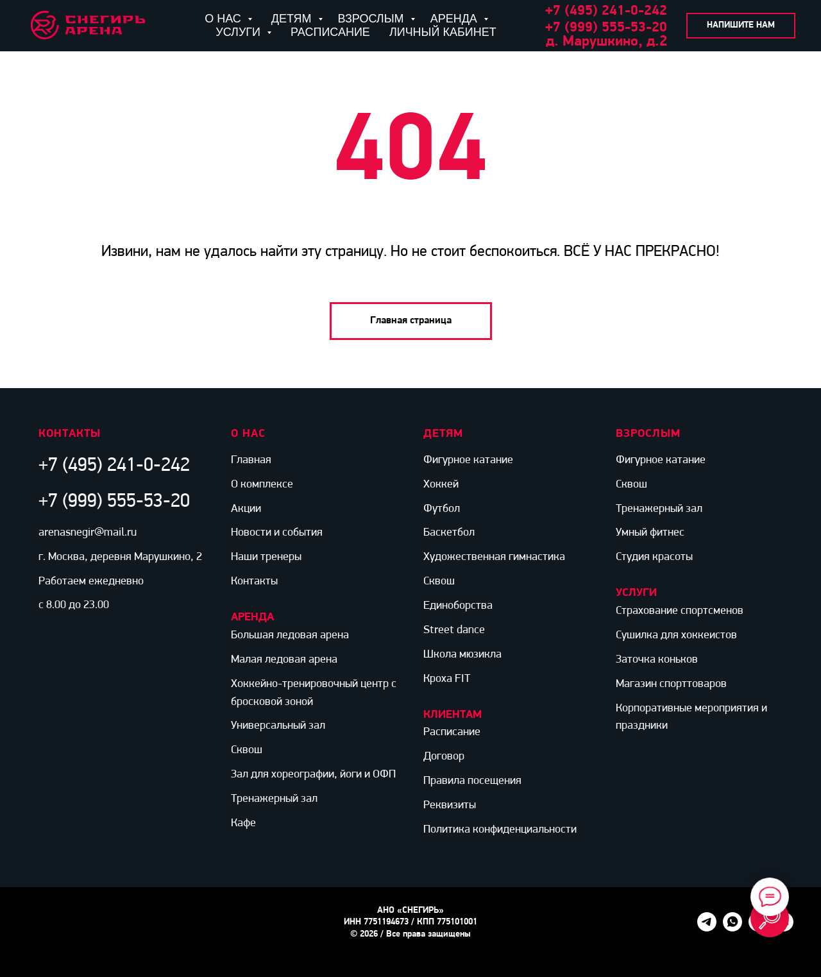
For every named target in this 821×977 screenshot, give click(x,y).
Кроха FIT (446, 679)
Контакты (254, 581)
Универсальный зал (278, 726)
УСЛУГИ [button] (240, 32)
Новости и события (277, 533)
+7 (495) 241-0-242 (114, 466)
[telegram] (706, 927)
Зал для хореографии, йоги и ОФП (313, 775)
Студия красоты (654, 557)
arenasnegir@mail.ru (87, 533)
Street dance (454, 630)
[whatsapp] (732, 927)
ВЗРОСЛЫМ (372, 18)
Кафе (243, 823)
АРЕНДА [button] (455, 18)
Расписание (451, 732)
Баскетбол (449, 533)
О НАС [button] (224, 18)
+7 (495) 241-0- (594, 11)
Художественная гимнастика (494, 557)
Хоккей (441, 485)
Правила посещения (472, 781)
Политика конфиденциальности (500, 830)
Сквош (246, 750)
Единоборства (458, 606)
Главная (251, 460)
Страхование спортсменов (679, 611)
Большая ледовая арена (290, 635)
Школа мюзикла (462, 655)
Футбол (441, 509)
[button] (740, 25)
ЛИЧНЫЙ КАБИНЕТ (442, 32)
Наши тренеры (266, 557)
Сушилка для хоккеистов (676, 635)
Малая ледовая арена (284, 660)
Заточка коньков (657, 660)
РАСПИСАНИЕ (330, 32)
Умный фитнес (650, 533)
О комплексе (262, 485)
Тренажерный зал (274, 799)
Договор (443, 757)
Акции (246, 509)
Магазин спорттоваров (671, 684)
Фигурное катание (468, 460)
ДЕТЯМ (293, 18)
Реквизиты (449, 805)
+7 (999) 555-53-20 (606, 28)
